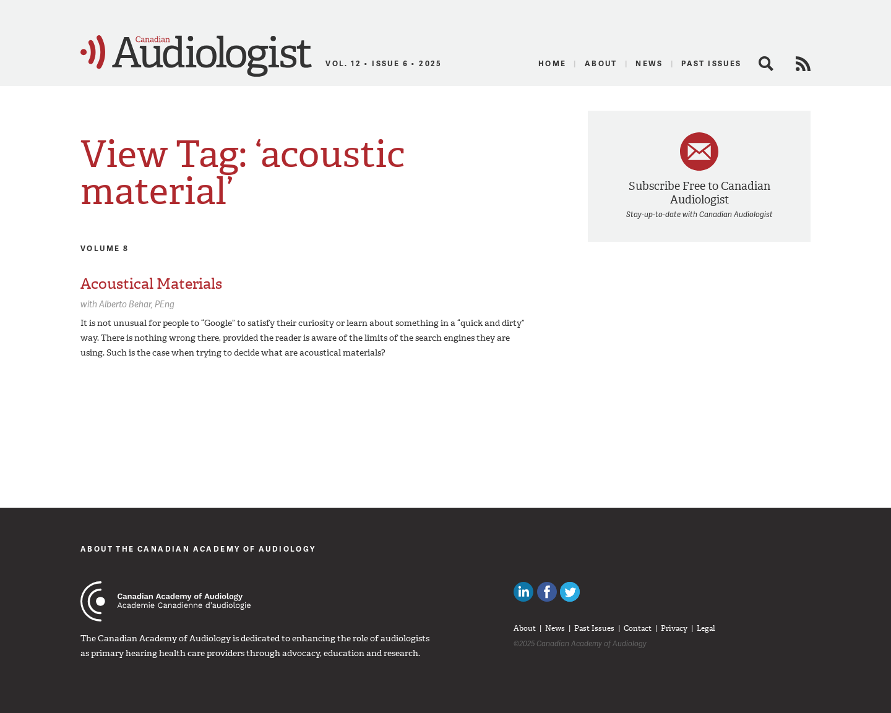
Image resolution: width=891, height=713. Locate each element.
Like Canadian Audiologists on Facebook (547, 592)
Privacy (674, 628)
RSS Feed (803, 63)
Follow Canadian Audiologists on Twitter (570, 592)
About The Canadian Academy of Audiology (198, 549)
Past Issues (711, 63)
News (649, 63)
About (601, 63)
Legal (706, 628)
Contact (638, 628)
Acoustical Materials (151, 284)
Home (552, 63)
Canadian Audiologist (196, 56)
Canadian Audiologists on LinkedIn (523, 592)
